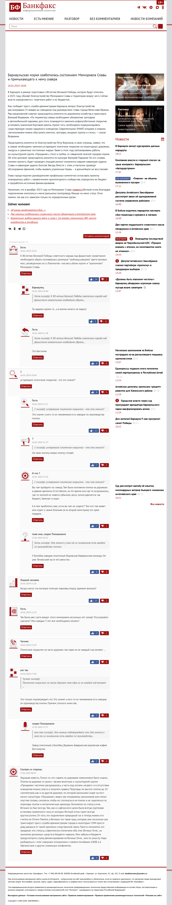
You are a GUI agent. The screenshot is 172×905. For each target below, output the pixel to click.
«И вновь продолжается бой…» (28, 210)
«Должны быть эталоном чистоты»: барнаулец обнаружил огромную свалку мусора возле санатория (137, 283)
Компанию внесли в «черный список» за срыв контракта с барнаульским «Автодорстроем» (137, 164)
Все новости (157, 504)
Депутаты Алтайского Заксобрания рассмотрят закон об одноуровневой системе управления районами (135, 196)
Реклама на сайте (154, 895)
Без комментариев (105, 19)
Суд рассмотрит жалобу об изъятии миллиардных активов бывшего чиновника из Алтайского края (139, 490)
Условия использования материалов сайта (47, 895)
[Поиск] (155, 26)
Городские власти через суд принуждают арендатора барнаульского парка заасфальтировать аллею (137, 405)
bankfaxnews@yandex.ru (136, 873)
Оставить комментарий (96, 236)
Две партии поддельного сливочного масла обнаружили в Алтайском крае (53, 214)
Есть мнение (44, 19)
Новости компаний (147, 19)
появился (77, 189)
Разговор (71, 19)
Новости (16, 19)
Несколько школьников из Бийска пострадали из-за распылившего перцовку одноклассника (138, 354)
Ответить (26, 273)
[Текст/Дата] (160, 26)
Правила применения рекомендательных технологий (119, 895)
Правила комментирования (80, 895)
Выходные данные (16, 895)
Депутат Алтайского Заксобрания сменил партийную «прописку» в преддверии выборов (136, 265)
